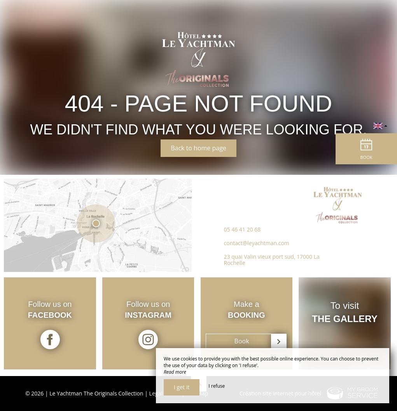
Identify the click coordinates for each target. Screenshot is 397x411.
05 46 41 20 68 (242, 231)
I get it (181, 387)
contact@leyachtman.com (256, 245)
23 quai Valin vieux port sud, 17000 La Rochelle (272, 262)
